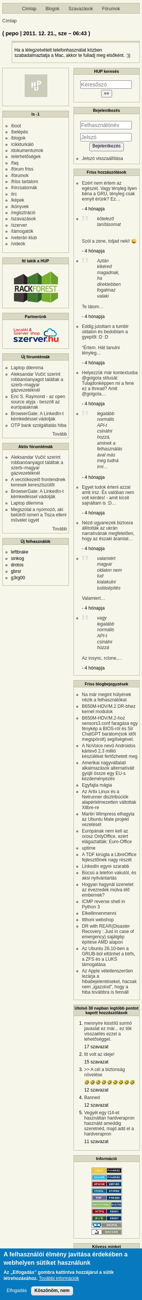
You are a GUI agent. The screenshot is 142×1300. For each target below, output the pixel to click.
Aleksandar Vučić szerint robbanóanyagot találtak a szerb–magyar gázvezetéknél (37, 382)
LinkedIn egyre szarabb (105, 866)
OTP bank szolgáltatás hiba (39, 425)
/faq (15, 163)
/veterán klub (24, 237)
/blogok (18, 138)
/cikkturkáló (22, 144)
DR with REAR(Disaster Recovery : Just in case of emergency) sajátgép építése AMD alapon (108, 934)
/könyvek (20, 206)
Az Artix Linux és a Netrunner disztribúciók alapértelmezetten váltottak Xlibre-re (109, 799)
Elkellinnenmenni (99, 913)
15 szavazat (96, 1062)
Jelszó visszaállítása (102, 158)
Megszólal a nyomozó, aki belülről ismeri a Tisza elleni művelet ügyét (39, 515)
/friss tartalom (24, 181)
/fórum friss (22, 169)
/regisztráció (23, 212)
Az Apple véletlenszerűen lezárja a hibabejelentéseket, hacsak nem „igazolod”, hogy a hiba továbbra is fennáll (109, 981)
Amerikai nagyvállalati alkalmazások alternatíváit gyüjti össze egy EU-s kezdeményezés (108, 770)
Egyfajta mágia (97, 785)
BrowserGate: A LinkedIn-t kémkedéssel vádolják (37, 416)
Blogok (52, 8)
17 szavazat (96, 1046)
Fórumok (111, 8)
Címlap (29, 8)
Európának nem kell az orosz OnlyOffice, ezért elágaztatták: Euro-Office (107, 836)
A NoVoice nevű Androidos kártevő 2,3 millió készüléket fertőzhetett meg (109, 751)
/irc (14, 194)
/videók (18, 243)
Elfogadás (16, 1293)
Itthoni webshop (98, 919)
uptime (88, 848)
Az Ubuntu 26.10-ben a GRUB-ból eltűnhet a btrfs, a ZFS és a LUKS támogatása (108, 956)
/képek (17, 200)
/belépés (19, 132)
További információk (59, 1280)
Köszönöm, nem (52, 1292)
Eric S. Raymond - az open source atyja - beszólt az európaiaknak (38, 402)
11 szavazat (96, 1141)
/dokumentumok (27, 150)
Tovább (59, 434)
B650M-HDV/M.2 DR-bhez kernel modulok (108, 709)
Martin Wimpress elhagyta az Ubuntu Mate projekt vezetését (108, 819)
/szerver (19, 225)
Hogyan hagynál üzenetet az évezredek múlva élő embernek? (107, 890)
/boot (16, 126)
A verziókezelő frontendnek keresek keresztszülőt (38, 482)
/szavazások (23, 218)
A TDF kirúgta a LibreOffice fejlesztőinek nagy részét (109, 857)
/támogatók (22, 231)
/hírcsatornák (24, 187)
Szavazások (81, 8)
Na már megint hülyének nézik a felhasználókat (106, 697)
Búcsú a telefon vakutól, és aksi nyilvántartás (109, 875)
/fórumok (20, 175)
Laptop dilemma (27, 367)
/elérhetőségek (26, 156)
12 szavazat (96, 1090)
